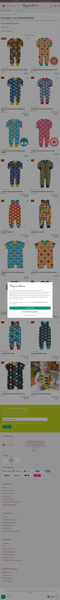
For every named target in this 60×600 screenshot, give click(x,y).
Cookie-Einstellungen (37, 302)
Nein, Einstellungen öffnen (30, 312)
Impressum (33, 315)
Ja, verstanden (30, 308)
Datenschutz (27, 315)
